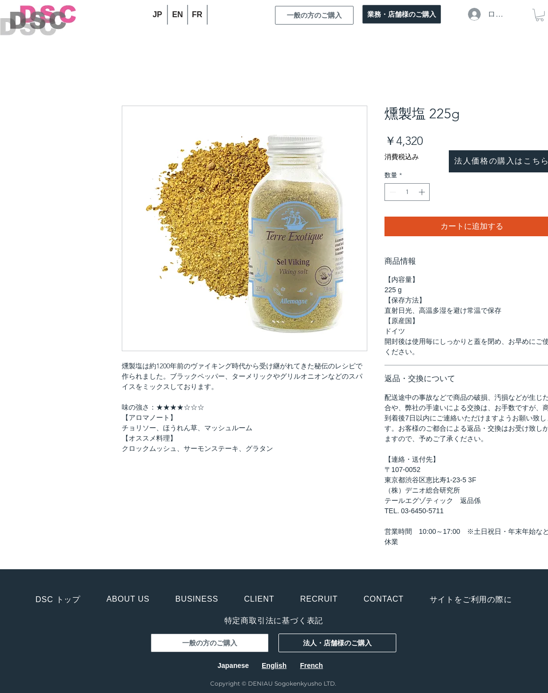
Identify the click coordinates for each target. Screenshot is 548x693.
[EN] (178, 15)
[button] (539, 15)
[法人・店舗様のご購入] (337, 643)
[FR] (198, 15)
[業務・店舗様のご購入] (401, 14)
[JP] (158, 15)
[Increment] (423, 192)
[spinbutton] (407, 192)
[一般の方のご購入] (314, 15)
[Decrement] (392, 192)
